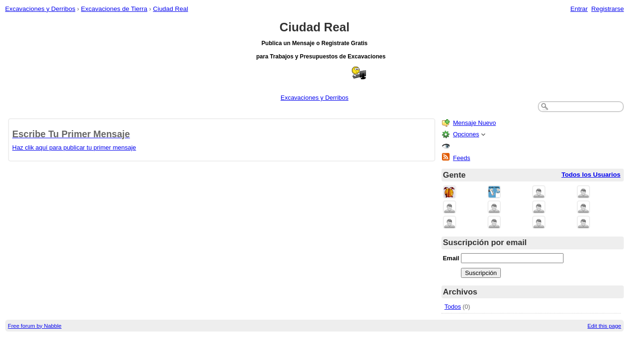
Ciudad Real (170, 8)
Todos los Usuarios (591, 174)
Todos (452, 306)
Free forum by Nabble (35, 326)
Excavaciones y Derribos (40, 8)
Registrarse (607, 8)
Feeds (461, 158)
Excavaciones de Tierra (114, 8)
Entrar (579, 8)
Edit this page (604, 326)
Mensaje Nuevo (474, 122)
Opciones (466, 134)
